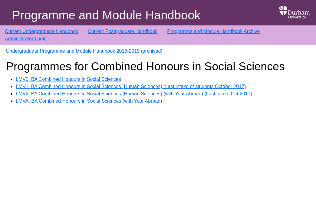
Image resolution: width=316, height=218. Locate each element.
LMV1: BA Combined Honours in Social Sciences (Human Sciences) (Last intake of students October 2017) (131, 86)
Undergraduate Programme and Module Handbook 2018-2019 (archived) (84, 51)
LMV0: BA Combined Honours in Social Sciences (68, 79)
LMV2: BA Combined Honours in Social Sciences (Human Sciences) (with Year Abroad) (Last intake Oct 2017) (134, 93)
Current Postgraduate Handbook (122, 31)
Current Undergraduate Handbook (41, 31)
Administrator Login (26, 38)
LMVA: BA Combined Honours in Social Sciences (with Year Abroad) (89, 101)
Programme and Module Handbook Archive (213, 31)
